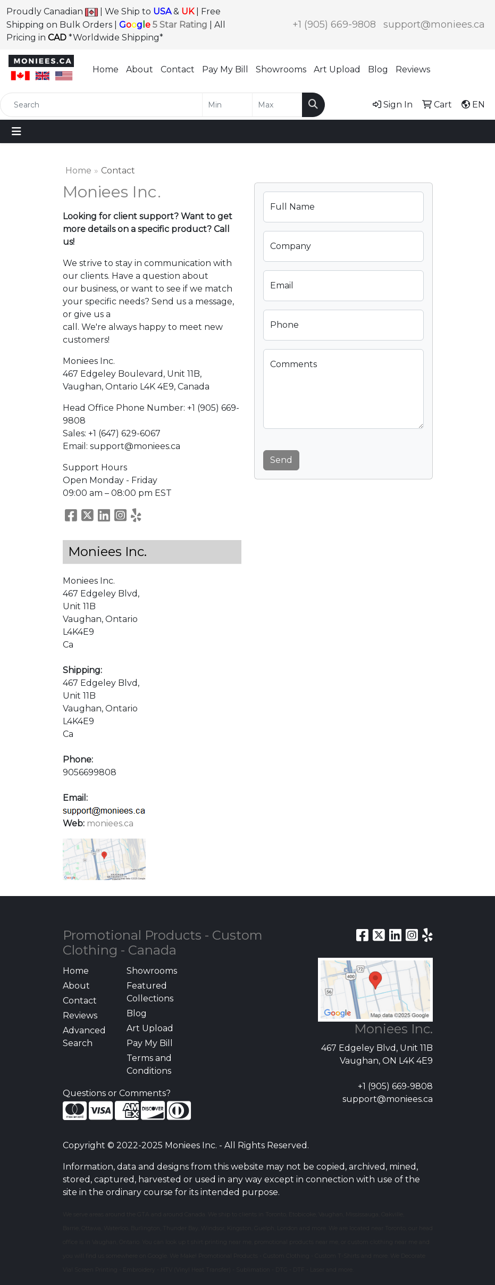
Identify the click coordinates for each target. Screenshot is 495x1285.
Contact (178, 69)
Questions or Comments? (117, 1093)
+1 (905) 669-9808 (334, 24)
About (139, 69)
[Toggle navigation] (16, 131)
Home (106, 69)
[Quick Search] (101, 105)
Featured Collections (150, 992)
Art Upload (337, 69)
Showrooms (281, 69)
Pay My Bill (225, 69)
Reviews (413, 69)
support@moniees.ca (434, 24)
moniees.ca (110, 823)
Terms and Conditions (149, 1064)
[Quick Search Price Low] (227, 105)
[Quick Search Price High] (277, 105)
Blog (378, 69)
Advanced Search (84, 1036)
